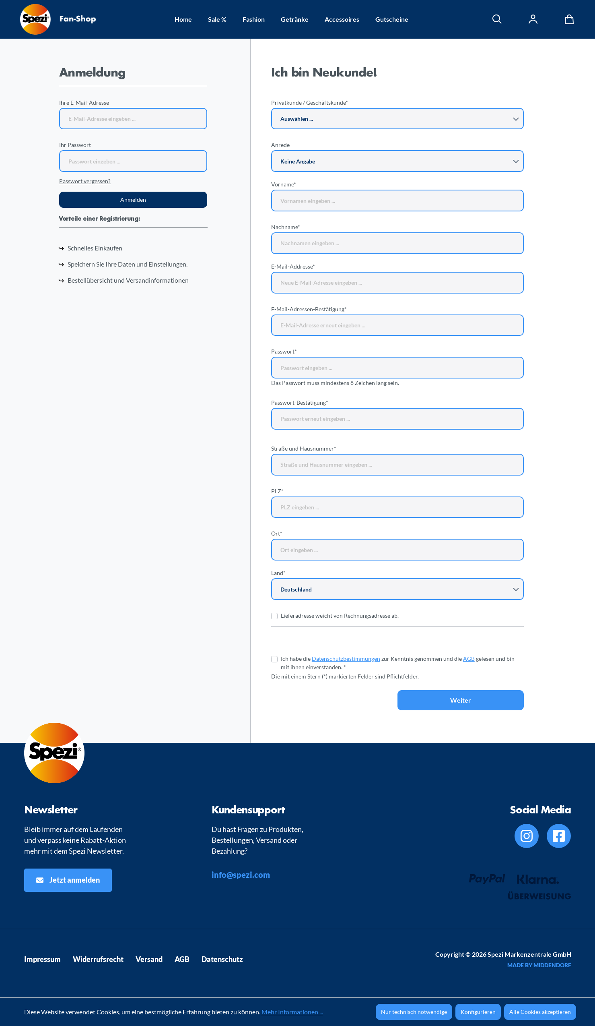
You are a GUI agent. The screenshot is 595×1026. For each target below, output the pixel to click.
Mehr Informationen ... (292, 1012)
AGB (469, 658)
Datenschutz (222, 959)
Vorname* (283, 184)
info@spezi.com (241, 874)
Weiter (460, 700)
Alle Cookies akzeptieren (540, 1011)
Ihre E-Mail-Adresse (84, 102)
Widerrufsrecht (98, 959)
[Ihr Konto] (533, 19)
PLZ (277, 491)
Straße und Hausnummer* (303, 448)
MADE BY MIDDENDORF (539, 965)
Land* (278, 572)
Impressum (42, 959)
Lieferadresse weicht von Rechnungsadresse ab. (340, 615)
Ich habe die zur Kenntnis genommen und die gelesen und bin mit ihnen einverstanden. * (398, 662)
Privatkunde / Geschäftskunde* (309, 102)
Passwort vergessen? (85, 181)
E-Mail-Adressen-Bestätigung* (309, 309)
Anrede (280, 144)
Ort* (276, 533)
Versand (149, 959)
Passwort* (284, 351)
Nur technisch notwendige (414, 1011)
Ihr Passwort (75, 144)
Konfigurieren (478, 1011)
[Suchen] (497, 19)
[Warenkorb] (567, 19)
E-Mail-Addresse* (293, 266)
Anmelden (133, 199)
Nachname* (285, 226)
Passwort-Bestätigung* (299, 402)
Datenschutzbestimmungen (346, 658)
